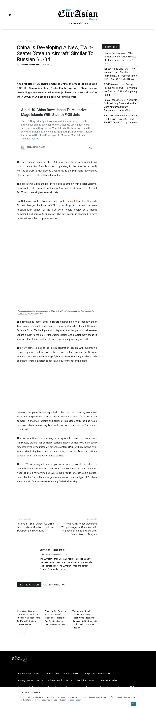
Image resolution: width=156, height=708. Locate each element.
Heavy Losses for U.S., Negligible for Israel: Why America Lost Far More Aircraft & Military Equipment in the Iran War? (120, 105)
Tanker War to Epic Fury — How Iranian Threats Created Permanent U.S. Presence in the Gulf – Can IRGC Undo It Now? (120, 74)
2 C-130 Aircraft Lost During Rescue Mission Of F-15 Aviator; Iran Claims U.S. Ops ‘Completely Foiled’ (120, 89)
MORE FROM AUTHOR (54, 584)
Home (20, 41)
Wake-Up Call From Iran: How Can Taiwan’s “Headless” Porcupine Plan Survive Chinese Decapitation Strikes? (56, 618)
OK (133, 704)
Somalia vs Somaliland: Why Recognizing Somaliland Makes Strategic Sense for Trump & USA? (120, 58)
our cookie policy (73, 700)
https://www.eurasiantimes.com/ (53, 554)
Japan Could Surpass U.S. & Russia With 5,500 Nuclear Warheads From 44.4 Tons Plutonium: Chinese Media (28, 618)
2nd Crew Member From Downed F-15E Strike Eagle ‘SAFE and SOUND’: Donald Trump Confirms (121, 119)
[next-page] (24, 634)
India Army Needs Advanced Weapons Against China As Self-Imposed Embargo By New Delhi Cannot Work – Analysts (79, 529)
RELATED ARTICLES (29, 584)
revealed (70, 201)
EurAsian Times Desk (30, 64)
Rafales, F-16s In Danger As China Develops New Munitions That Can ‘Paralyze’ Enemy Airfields (35, 527)
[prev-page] (19, 634)
